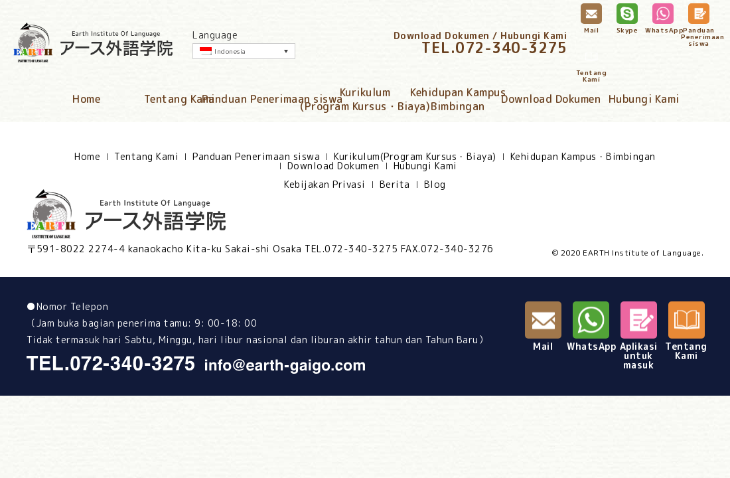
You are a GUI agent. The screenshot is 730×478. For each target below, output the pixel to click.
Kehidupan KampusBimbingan (458, 100)
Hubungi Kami (644, 99)
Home (86, 99)
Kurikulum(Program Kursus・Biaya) (365, 100)
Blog (435, 184)
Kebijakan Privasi (325, 184)
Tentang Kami (179, 99)
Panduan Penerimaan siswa (272, 99)
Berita (395, 184)
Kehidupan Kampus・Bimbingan (583, 156)
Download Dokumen (551, 99)
